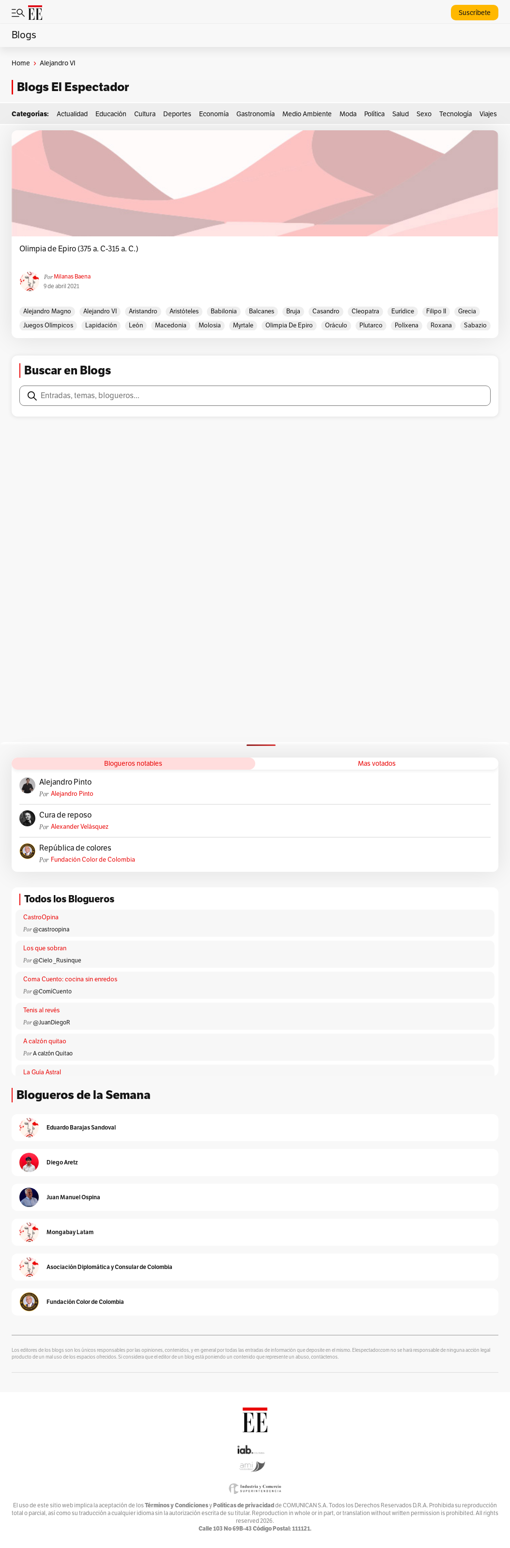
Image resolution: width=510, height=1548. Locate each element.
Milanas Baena (72, 276)
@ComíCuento (52, 991)
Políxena (406, 325)
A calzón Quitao (53, 1053)
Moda (348, 114)
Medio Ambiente (307, 114)
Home (21, 63)
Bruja (293, 311)
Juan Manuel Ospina (73, 1197)
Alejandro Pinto (65, 782)
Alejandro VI (100, 311)
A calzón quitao (44, 1041)
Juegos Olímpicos (48, 325)
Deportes (177, 114)
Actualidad (72, 114)
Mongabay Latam (69, 1232)
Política (374, 114)
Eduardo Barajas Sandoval (81, 1127)
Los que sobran (44, 948)
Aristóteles (184, 311)
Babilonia (224, 311)
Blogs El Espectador (73, 86)
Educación (110, 114)
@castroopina (51, 929)
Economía (214, 114)
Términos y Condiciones (176, 1505)
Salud (400, 114)
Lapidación (101, 325)
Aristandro (143, 311)
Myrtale (243, 325)
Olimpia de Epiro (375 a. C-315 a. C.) (79, 249)
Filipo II (436, 311)
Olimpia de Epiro (289, 325)
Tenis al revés (41, 1010)
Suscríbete (475, 13)
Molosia (210, 325)
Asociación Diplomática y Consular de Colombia (109, 1266)
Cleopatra (365, 311)
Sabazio (475, 325)
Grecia (467, 311)
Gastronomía (255, 114)
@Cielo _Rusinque (57, 960)
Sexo (424, 114)
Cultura (144, 114)
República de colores (75, 848)
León (136, 325)
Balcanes (261, 311)
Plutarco (371, 325)
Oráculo (336, 325)
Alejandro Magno (47, 311)
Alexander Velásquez (79, 827)
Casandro (326, 311)
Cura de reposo (65, 815)
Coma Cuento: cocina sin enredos (70, 979)
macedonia (170, 325)
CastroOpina (41, 917)
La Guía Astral (42, 1072)
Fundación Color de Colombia (93, 860)
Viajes (488, 114)
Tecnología (455, 114)
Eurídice (402, 311)
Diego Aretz (62, 1162)
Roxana (441, 325)
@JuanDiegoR (51, 1022)
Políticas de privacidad (243, 1505)
